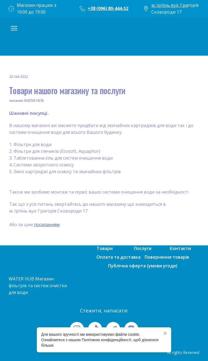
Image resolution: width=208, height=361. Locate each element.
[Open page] (104, 36)
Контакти (180, 248)
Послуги (142, 248)
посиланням (47, 224)
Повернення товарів (167, 257)
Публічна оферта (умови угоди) (142, 266)
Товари (105, 248)
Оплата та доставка (118, 257)
